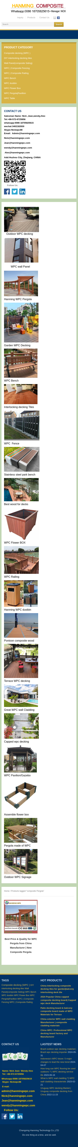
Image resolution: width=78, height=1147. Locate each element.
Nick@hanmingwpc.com (17, 138)
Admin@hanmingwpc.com (26, 133)
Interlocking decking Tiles (19, 407)
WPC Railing (11, 576)
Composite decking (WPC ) (17, 53)
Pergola (8, 845)
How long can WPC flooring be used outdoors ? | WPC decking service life (58, 1071)
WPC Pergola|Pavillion (15, 93)
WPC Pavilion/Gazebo (17, 775)
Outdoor (11, 233)
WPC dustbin (10, 83)
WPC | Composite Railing (16, 73)
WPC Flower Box (12, 88)
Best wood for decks (16, 504)
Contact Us (44, 17)
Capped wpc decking (17, 741)
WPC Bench (10, 78)
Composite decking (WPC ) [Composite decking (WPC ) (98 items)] (16, 985)
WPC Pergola (23, 299)
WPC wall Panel (20, 266)
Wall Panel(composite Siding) (18, 63)
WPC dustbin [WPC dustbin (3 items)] (7, 995)
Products (31, 17)
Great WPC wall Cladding (19, 709)
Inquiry (20, 17)
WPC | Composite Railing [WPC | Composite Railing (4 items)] (21, 1002)
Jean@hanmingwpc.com (17, 143)
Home (6, 891)
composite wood (24, 640)
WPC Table (9, 98)
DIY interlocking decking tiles (18, 58)
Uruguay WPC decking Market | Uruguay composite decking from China (56, 1091)
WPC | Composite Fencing (17, 68)
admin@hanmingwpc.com (18, 1091)
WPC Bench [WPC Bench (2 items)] (30, 992)
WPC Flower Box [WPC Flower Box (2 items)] (21, 995)
